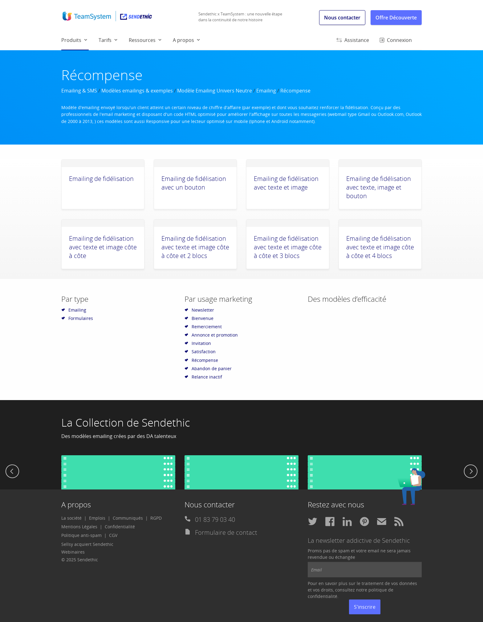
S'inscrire (364, 607)
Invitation (201, 343)
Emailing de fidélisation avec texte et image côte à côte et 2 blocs (195, 247)
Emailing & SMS (79, 90)
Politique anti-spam (81, 535)
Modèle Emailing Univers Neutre (214, 90)
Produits (75, 43)
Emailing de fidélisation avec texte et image (286, 182)
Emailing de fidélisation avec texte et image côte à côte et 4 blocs (380, 247)
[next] (470, 472)
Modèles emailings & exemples (137, 90)
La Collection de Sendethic (125, 422)
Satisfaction (204, 351)
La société (71, 518)
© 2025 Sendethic (79, 560)
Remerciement (207, 326)
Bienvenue (202, 318)
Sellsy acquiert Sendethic (87, 544)
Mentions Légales (79, 527)
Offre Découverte (396, 17)
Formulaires (80, 318)
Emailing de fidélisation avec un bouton (193, 182)
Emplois (97, 518)
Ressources (142, 40)
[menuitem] (80, 40)
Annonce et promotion (215, 335)
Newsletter (203, 310)
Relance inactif (207, 377)
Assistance (352, 40)
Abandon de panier (212, 368)
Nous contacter (342, 17)
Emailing (266, 90)
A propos (183, 40)
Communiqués (128, 518)
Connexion (395, 40)
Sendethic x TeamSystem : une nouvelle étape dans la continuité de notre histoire (240, 17)
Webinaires (73, 552)
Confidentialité (120, 527)
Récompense (205, 360)
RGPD (156, 518)
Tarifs (105, 40)
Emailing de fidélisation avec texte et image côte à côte (103, 247)
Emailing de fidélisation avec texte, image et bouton (378, 187)
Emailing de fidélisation (101, 178)
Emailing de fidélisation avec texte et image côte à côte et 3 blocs (288, 247)
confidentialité (322, 596)
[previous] (12, 472)
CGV (113, 535)
